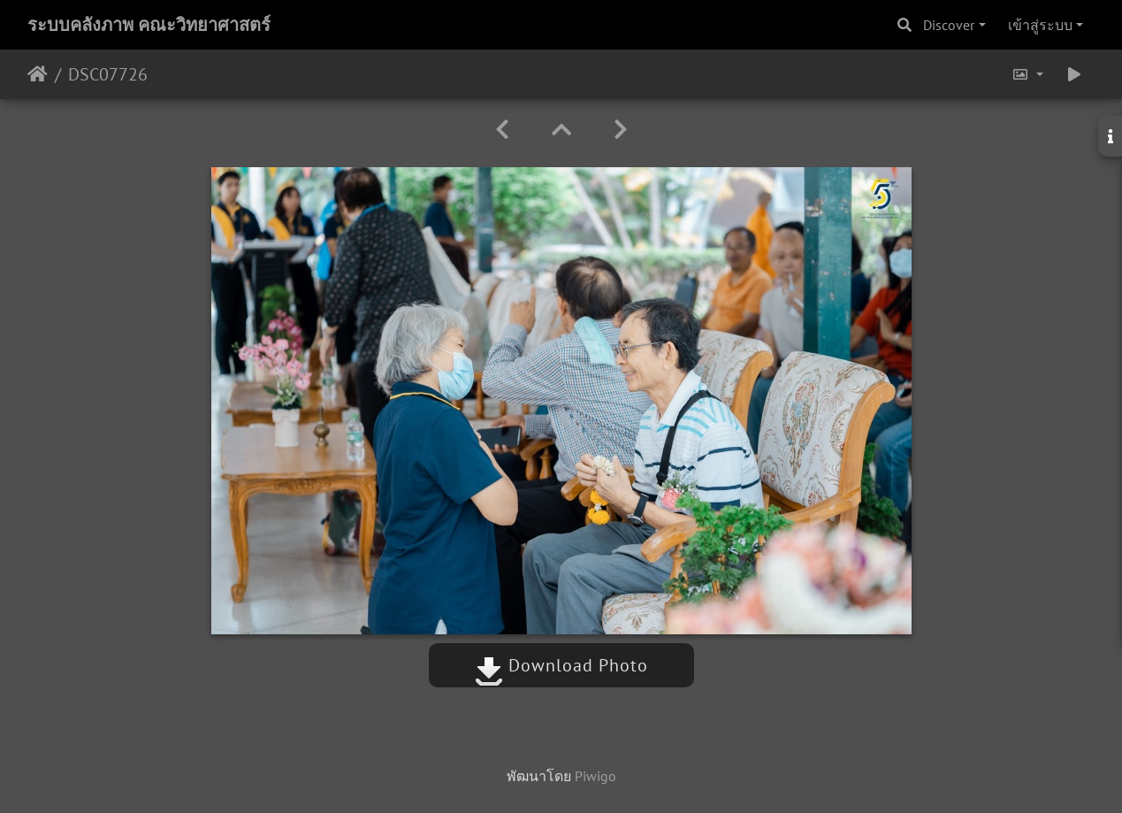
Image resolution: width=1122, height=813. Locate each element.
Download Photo (561, 665)
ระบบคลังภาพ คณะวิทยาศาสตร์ (149, 24)
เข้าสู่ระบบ (1040, 25)
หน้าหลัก (37, 74)
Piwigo (595, 776)
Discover (948, 25)
